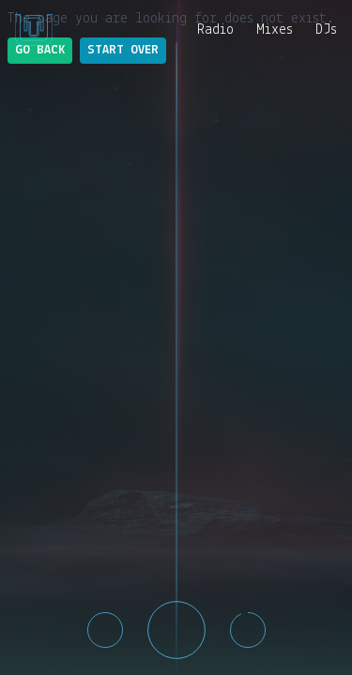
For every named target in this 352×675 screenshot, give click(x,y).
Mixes (274, 30)
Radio (215, 30)
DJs (326, 30)
